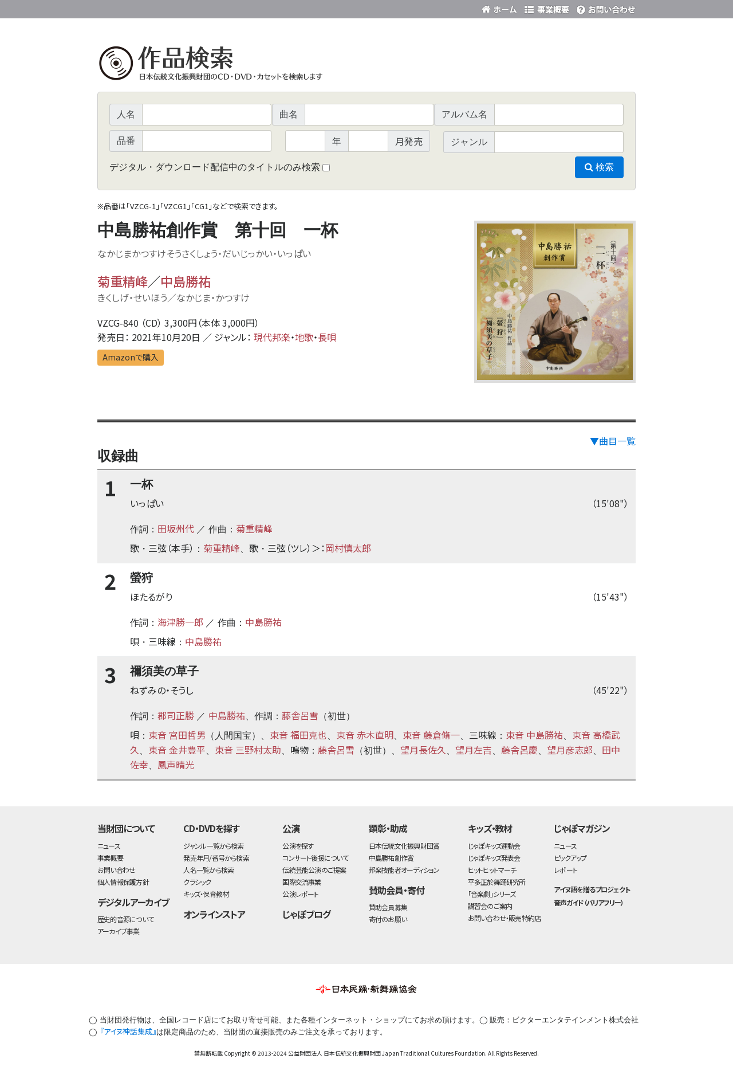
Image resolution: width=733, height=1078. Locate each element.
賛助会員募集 (388, 907)
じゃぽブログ (306, 914)
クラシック (197, 882)
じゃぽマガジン (582, 828)
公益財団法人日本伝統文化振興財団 (159, 8)
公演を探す (297, 845)
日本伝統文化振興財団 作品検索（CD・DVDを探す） (366, 65)
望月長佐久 (423, 749)
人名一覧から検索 (208, 870)
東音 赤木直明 (364, 735)
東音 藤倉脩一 (431, 735)
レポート (565, 870)
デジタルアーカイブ (133, 902)
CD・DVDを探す (211, 828)
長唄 (327, 337)
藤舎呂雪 (300, 715)
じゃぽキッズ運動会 (494, 845)
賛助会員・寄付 (396, 890)
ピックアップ (570, 858)
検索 (599, 167)
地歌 (304, 337)
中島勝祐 (185, 281)
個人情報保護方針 (123, 882)
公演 (290, 828)
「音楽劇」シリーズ (492, 894)
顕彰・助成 (388, 828)
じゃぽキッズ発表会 (494, 858)
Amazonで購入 (131, 357)
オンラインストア (214, 914)
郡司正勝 (175, 715)
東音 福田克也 (298, 735)
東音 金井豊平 (177, 749)
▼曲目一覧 (613, 441)
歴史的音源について (125, 919)
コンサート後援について (315, 858)
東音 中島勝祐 (534, 735)
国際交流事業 (301, 882)
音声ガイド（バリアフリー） (588, 902)
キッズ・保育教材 (205, 894)
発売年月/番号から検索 (216, 858)
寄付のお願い (388, 919)
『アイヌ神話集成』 (128, 1031)
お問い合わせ (604, 7)
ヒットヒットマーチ (492, 870)
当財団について (126, 828)
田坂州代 (175, 528)
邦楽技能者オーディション (404, 870)
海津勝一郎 (180, 622)
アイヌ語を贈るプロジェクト (591, 889)
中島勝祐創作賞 (391, 858)
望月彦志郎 (570, 749)
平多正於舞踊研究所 (497, 882)
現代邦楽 (272, 337)
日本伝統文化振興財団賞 (404, 845)
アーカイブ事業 (118, 931)
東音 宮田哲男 (177, 735)
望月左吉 (473, 749)
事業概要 (547, 7)
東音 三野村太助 (248, 749)
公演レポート (300, 894)
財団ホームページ (501, 7)
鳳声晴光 (175, 764)
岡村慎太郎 (348, 548)
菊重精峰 (122, 281)
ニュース (108, 845)
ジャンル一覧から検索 (213, 845)
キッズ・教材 (490, 828)
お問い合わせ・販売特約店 (504, 918)
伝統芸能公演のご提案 (314, 870)
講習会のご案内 (490, 906)
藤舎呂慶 (519, 749)
